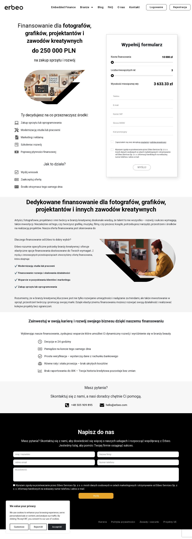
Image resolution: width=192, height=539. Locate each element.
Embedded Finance (63, 7)
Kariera (103, 522)
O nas (121, 7)
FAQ (110, 7)
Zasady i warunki (149, 522)
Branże (86, 7)
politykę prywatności (158, 142)
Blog (101, 7)
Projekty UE (170, 522)
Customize (19, 527)
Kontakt (134, 7)
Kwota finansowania (121, 56)
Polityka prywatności (123, 522)
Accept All (57, 527)
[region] (38, 517)
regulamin (145, 142)
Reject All (38, 527)
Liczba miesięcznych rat (123, 70)
